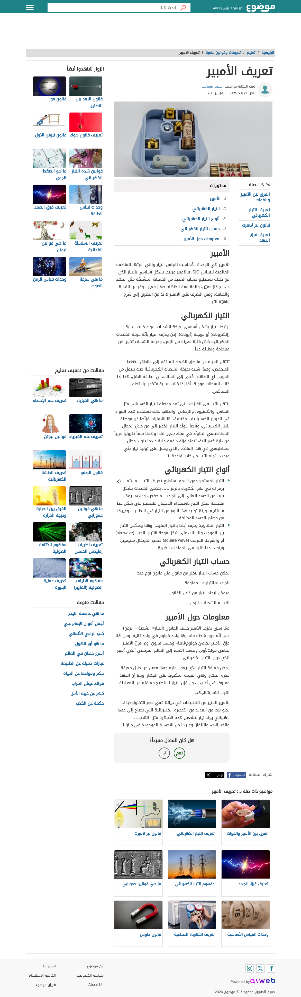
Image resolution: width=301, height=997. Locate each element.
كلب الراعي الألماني (86, 634)
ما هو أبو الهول (89, 644)
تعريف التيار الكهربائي (259, 212)
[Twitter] (260, 968)
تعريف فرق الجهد (260, 237)
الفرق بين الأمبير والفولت (255, 197)
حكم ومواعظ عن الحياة (83, 673)
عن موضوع (95, 966)
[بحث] (183, 7)
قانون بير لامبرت (256, 225)
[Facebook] (271, 968)
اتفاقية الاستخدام (42, 975)
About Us (96, 984)
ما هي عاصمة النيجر (86, 613)
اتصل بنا (49, 966)
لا (164, 753)
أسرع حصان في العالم (84, 653)
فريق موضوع (45, 984)
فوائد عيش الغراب (87, 683)
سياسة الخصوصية (90, 975)
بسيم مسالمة (212, 86)
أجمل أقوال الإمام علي (83, 624)
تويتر (220, 775)
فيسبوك (240, 775)
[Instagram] (249, 968)
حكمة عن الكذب (90, 703)
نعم (179, 753)
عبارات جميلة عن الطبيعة (82, 663)
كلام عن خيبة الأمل (87, 694)
